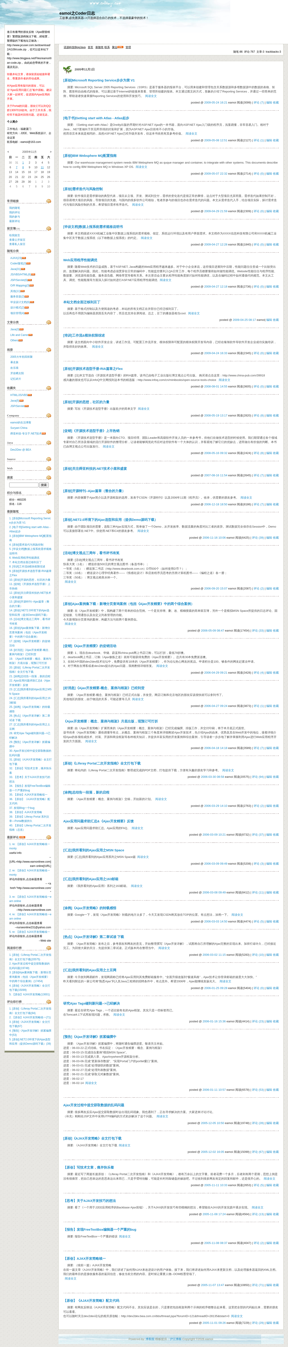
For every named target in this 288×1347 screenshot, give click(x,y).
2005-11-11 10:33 (215, 1185)
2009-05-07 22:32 (215, 173)
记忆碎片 (15, 378)
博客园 (150, 1339)
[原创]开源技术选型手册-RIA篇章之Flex (93, 369)
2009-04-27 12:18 (215, 286)
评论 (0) (259, 173)
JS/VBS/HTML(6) (20, 274)
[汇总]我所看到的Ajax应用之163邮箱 (90, 879)
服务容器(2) (17, 296)
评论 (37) (258, 834)
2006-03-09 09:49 (215, 863)
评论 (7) (259, 102)
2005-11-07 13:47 (212, 1285)
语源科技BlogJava (75, 47)
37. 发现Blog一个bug (21, 808)
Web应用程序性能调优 (80, 260)
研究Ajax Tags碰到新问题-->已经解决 (91, 1003)
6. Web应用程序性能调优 (24, 557)
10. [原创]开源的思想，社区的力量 (29, 579)
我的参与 (14, 216)
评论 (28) (258, 1123)
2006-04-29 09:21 (215, 672)
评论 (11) (258, 892)
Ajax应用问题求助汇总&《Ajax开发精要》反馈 (98, 821)
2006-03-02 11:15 (214, 954)
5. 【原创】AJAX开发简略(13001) (29, 994)
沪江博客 (176, 1339)
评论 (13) (258, 1214)
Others (14, 340)
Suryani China (18, 428)
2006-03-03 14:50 (215, 921)
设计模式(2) (17, 307)
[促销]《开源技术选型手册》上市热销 (91, 431)
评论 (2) (259, 588)
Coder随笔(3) (18, 263)
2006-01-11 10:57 (214, 1089)
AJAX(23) (16, 258)
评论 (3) (259, 863)
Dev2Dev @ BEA (20, 449)
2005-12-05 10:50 (212, 1123)
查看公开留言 (17, 239)
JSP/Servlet (17, 406)
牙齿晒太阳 (17, 373)
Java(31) (15, 269)
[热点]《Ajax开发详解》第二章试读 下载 (93, 937)
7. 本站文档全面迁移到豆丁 (25, 562)
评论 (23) (258, 1021)
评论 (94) (258, 776)
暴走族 (14, 362)
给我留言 (14, 235)
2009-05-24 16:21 (215, 102)
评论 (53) (258, 1089)
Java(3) (14, 329)
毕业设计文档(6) (20, 302)
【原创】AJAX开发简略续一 (84, 1258)
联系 (107, 47)
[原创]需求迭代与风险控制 (83, 189)
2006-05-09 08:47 (212, 630)
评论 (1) (259, 140)
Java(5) (14, 400)
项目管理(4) (17, 313)
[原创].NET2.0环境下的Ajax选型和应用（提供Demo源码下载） (110, 520)
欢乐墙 (14, 367)
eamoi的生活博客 (20, 422)
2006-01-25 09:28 (215, 988)
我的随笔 (14, 207)
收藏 (276, 102)
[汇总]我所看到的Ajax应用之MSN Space (93, 850)
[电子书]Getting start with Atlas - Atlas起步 (96, 118)
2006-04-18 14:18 (215, 748)
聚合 (114, 47)
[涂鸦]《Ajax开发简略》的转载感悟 (89, 908)
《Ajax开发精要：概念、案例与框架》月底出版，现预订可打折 (110, 721)
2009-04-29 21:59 (215, 211)
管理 (128, 47)
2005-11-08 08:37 (215, 1243)
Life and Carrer (19, 335)
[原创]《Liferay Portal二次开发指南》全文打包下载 (102, 763)
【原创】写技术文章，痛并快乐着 (88, 1167)
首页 (90, 47)
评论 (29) (258, 1323)
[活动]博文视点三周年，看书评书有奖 (91, 553)
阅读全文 (151, 96)
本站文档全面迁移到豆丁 (81, 302)
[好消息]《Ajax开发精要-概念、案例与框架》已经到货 (103, 688)
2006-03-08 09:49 (214, 892)
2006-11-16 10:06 (214, 537)
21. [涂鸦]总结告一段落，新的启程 (29, 676)
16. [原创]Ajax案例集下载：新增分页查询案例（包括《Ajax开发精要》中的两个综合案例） (29, 632)
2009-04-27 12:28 (215, 244)
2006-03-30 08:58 (212, 776)
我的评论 (14, 212)
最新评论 (14, 221)
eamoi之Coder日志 (77, 13)
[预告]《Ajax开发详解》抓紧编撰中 (89, 1037)
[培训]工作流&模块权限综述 (84, 335)
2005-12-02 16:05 (212, 1152)
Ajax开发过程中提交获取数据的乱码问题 (93, 1105)
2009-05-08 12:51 (215, 140)
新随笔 (99, 47)
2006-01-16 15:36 (214, 1021)
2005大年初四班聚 (21, 356)
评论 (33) (258, 630)
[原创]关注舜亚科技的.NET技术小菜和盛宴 (95, 468)
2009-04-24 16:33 (215, 353)
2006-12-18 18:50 (215, 504)
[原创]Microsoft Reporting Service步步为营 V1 (99, 80)
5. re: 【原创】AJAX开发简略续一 (29, 931)
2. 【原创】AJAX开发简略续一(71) (30, 1017)
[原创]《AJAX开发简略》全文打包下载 (92, 1138)
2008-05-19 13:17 (215, 415)
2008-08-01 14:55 (215, 386)
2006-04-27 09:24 (215, 706)
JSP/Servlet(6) (19, 280)
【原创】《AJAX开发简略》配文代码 (91, 1300)
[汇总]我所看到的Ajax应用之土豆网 (89, 970)
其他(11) (15, 291)
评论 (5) (259, 921)
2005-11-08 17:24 (214, 1214)
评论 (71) (258, 1285)
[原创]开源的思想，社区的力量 (86, 402)
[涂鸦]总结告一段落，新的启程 (86, 792)
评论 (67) (258, 1152)
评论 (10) (258, 954)
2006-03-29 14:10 (215, 805)
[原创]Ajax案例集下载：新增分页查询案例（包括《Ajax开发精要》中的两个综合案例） (128, 604)
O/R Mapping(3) (19, 285)
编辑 (269, 102)
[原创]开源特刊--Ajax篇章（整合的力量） (94, 491)
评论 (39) (258, 537)
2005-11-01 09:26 (214, 1323)
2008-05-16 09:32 (215, 453)
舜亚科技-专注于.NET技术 (26, 433)
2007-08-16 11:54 (215, 475)
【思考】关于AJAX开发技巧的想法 (89, 1201)
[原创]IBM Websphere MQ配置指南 (90, 155)
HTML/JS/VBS (19, 395)
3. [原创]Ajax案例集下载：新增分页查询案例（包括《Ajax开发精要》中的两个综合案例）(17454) (30, 977)
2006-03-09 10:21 (214, 834)
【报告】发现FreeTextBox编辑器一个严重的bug (99, 1229)
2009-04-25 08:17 (244, 320)
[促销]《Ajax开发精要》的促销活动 (89, 646)
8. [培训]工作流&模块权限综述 (27, 566)
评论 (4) (259, 672)
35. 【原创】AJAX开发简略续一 (28, 794)
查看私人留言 (17, 244)
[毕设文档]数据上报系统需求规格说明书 (93, 227)
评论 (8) (259, 415)
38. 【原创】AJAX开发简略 (25, 812)
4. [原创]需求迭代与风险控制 (26, 544)
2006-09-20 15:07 (215, 588)
